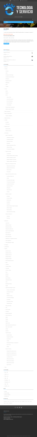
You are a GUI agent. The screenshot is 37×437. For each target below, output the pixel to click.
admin (7, 37)
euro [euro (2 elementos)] (10, 401)
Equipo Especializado (7, 111)
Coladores (7, 264)
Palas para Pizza (9, 364)
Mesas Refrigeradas (8, 234)
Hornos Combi (9, 97)
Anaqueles (8, 196)
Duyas (6, 272)
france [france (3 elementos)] (16, 401)
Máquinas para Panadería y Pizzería (10, 287)
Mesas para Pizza (8, 232)
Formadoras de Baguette (10, 297)
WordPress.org (7, 396)
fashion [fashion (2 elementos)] (13, 401)
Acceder (6, 391)
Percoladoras (8, 171)
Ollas (6, 307)
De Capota (7, 122)
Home (18, 25)
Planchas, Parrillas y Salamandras (10, 107)
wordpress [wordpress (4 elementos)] (10, 403)
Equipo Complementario (9, 135)
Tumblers (7, 86)
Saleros (7, 317)
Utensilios (6, 248)
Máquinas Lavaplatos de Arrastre (11, 157)
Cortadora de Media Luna (10, 176)
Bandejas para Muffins (8, 258)
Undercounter (7, 124)
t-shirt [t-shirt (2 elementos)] (26, 401)
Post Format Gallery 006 (9, 35)
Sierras (7, 84)
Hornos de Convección (10, 99)
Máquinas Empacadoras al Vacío (11, 145)
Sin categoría (6, 244)
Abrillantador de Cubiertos (10, 137)
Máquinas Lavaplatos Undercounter (11, 161)
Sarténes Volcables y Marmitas (10, 109)
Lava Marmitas (9, 153)
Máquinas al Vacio (7, 126)
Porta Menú (7, 311)
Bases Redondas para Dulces (10, 260)
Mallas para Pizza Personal (10, 362)
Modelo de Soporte (8, 130)
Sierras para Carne (9, 189)
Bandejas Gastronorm (9, 254)
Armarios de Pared (9, 198)
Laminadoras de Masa (10, 301)
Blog (4, 34)
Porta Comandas (8, 309)
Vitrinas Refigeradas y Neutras (10, 242)
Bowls (6, 262)
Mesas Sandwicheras (8, 236)
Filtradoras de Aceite (9, 141)
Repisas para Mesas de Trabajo (11, 211)
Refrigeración (6, 220)
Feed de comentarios (7, 394)
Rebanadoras (7, 82)
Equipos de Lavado (8, 151)
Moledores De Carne (8, 80)
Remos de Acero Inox (9, 315)
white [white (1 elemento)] (4, 403)
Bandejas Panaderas (8, 256)
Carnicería (6, 68)
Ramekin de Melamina (9, 313)
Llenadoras (8, 143)
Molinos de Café (9, 169)
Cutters (8, 178)
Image (12, 34)
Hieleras (8, 340)
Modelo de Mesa (8, 128)
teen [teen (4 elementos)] (28, 401)
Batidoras (8, 293)
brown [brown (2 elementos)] (8, 401)
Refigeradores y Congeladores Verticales (11, 238)
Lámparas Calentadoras (9, 115)
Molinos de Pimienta (8, 305)
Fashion (9, 34)
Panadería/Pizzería (9, 303)
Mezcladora (7, 78)
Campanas (8, 216)
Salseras (7, 319)
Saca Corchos (9, 344)
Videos (6, 367)
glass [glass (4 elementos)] (18, 401)
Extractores (8, 218)
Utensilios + (7, 330)
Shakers (8, 346)
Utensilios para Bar (8, 332)
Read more (7, 43)
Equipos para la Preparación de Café (11, 163)
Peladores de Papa (9, 147)
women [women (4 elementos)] (7, 403)
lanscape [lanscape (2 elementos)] (23, 401)
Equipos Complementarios (8, 113)
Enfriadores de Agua (9, 295)
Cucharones (7, 268)
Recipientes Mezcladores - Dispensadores (12, 342)
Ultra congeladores (8, 240)
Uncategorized (7, 246)
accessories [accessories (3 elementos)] (5, 401)
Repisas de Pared (9, 209)
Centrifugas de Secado (10, 139)
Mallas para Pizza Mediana (10, 360)
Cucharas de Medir (8, 266)
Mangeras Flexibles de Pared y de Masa (12, 155)
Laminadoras (8, 299)
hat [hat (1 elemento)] (20, 401)
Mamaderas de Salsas (9, 283)
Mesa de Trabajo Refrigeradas (10, 230)
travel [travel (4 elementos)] (30, 401)
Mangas (7, 285)
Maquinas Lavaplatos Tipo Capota (11, 159)
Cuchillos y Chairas (8, 270)
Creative (6, 34)
